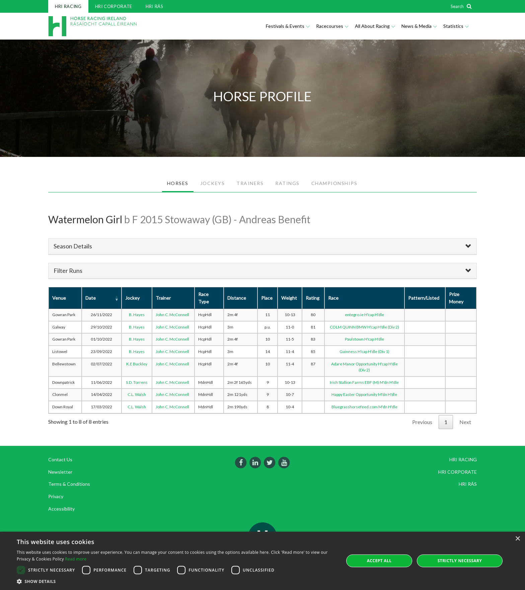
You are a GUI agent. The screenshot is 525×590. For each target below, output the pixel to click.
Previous (422, 422)
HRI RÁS (154, 6)
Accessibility (61, 509)
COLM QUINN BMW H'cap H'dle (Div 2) (364, 327)
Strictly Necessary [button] (460, 561)
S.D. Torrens (137, 382)
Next (465, 422)
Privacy (55, 496)
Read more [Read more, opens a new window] (75, 559)
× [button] (517, 538)
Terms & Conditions (69, 484)
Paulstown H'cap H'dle (364, 339)
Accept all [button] (379, 561)
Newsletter (60, 472)
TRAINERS (250, 183)
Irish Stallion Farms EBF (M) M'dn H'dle (364, 382)
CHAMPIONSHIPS (334, 183)
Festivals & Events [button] (287, 26)
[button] (175, 581)
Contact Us (60, 459)
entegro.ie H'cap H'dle (364, 314)
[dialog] (262, 561)
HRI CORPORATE (113, 6)
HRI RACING (68, 6)
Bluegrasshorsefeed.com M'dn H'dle (364, 406)
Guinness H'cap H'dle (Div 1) (364, 351)
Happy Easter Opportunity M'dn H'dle (364, 394)
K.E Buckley (136, 363)
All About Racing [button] (375, 26)
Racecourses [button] (332, 26)
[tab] (262, 246)
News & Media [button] (419, 26)
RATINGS (287, 183)
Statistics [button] (455, 26)
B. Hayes (137, 314)
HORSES (178, 183)
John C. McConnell (172, 314)
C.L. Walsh (137, 394)
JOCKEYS (212, 183)
